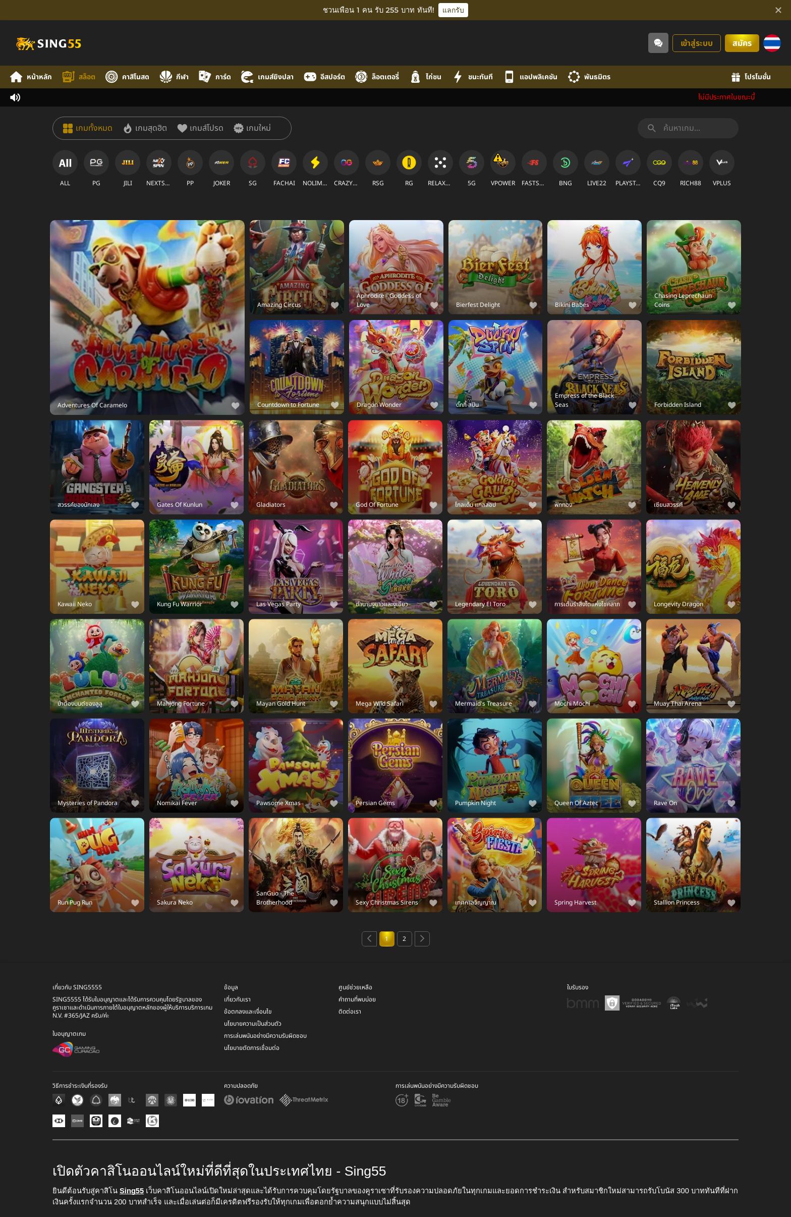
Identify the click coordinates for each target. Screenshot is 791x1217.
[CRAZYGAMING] (346, 168)
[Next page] (422, 938)
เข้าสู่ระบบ (697, 43)
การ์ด (215, 77)
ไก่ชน (425, 77)
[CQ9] (659, 168)
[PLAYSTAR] (628, 168)
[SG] (252, 168)
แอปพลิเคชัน (530, 77)
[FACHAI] (284, 168)
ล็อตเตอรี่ (377, 77)
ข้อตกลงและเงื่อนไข (248, 1012)
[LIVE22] (596, 168)
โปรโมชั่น (751, 77)
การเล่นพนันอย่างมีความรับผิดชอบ (265, 1036)
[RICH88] (690, 168)
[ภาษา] (772, 43)
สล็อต (78, 77)
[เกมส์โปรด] (200, 128)
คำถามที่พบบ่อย (357, 999)
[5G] (471, 168)
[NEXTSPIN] (159, 168)
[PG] (96, 168)
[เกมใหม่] (252, 128)
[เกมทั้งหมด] (87, 128)
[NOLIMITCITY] (315, 168)
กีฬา (174, 77)
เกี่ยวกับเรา (237, 999)
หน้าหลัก (31, 77)
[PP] (190, 168)
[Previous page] (369, 938)
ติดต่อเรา (349, 1012)
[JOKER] (221, 168)
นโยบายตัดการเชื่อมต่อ (251, 1048)
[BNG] (565, 168)
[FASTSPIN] (534, 168)
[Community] (658, 43)
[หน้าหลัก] (48, 43)
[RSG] (377, 168)
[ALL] (65, 168)
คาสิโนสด (127, 77)
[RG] (409, 168)
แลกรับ (453, 10)
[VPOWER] (503, 168)
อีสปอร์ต (324, 77)
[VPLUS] (721, 168)
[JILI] (127, 168)
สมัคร (742, 43)
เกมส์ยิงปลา (267, 77)
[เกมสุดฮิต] (145, 128)
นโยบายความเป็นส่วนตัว (252, 1024)
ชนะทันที (472, 77)
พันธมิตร (589, 77)
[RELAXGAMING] (440, 168)
